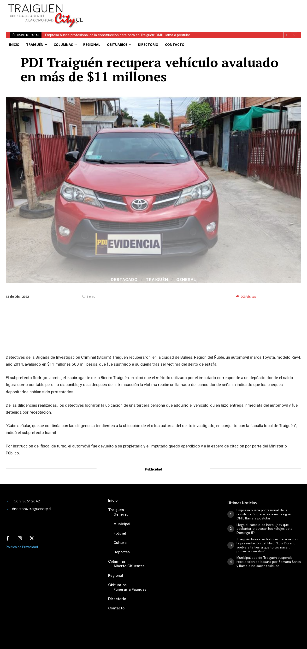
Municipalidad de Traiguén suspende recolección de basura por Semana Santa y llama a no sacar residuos (268, 561)
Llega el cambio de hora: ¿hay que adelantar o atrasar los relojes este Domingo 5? (264, 529)
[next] (294, 35)
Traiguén (157, 280)
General (186, 280)
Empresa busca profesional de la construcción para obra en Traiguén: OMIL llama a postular (117, 35)
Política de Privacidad (22, 547)
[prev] (286, 35)
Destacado (124, 280)
